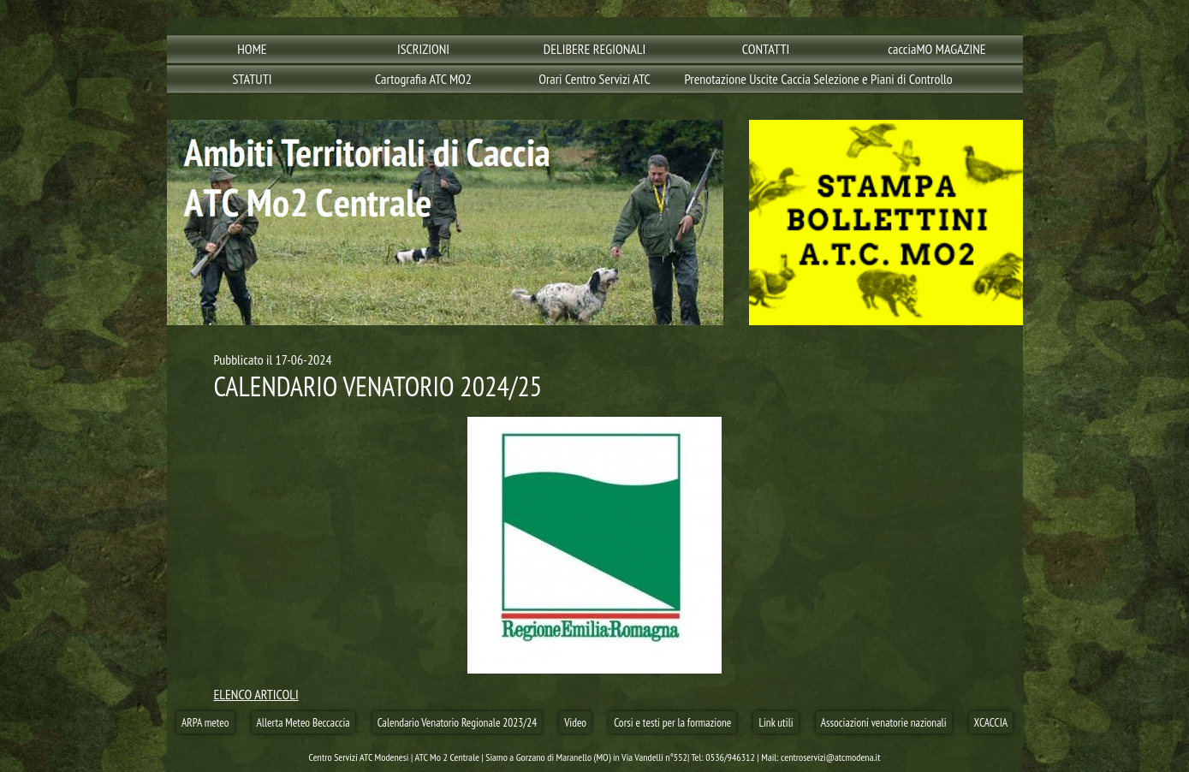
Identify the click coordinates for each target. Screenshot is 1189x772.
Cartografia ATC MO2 (423, 78)
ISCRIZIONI (423, 48)
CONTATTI (766, 48)
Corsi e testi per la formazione (672, 722)
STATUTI (251, 78)
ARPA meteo (205, 722)
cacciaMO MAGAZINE (936, 48)
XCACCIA (991, 722)
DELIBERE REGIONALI (594, 48)
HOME (251, 48)
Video (575, 722)
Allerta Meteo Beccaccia (303, 722)
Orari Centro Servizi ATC (594, 78)
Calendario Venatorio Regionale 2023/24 (458, 722)
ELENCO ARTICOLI (256, 694)
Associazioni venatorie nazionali (884, 722)
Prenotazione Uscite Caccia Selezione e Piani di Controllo (768, 78)
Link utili (775, 722)
